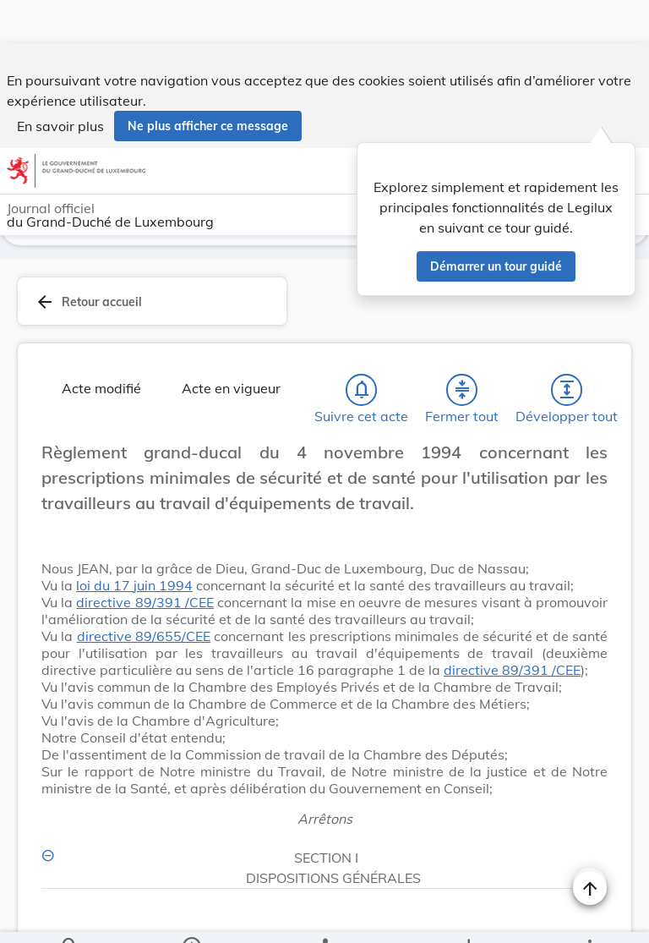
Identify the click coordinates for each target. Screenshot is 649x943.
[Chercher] (70, 916)
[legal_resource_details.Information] (191, 916)
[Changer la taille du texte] (590, 471)
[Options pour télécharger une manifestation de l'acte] (467, 916)
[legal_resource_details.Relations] (324, 916)
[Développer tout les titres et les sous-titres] (567, 390)
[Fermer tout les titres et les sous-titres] (462, 390)
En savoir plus (60, 82)
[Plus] (589, 916)
